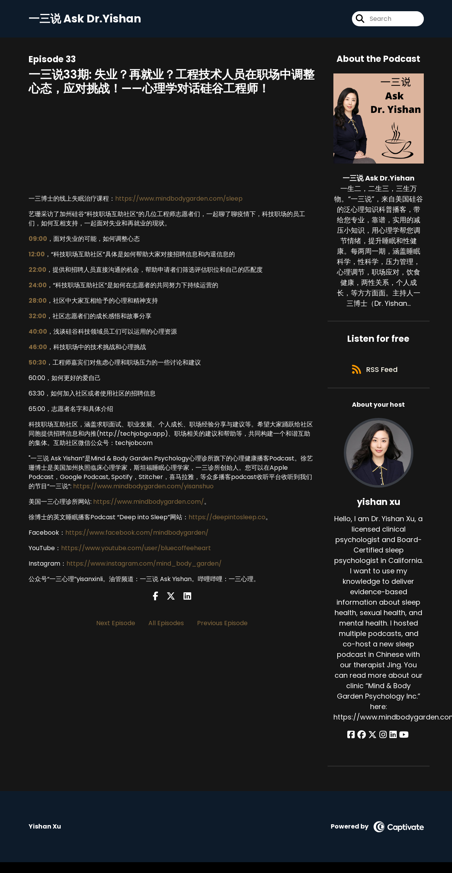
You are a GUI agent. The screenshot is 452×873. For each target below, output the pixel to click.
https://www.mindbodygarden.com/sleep (179, 199)
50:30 (37, 363)
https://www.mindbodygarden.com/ (148, 502)
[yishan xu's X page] (373, 737)
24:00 (38, 285)
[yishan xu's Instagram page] (383, 737)
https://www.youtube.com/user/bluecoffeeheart (136, 548)
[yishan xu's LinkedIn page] (392, 737)
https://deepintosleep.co (227, 517)
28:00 (38, 301)
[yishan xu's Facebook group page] (363, 737)
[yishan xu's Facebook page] (354, 737)
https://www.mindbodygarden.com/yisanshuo (143, 487)
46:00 (38, 347)
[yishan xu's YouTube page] (402, 737)
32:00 (37, 316)
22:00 (37, 270)
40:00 (38, 332)
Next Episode (115, 623)
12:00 (37, 255)
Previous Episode (222, 623)
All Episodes (166, 623)
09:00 (38, 239)
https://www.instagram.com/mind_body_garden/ (144, 564)
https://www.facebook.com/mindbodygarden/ (137, 533)
